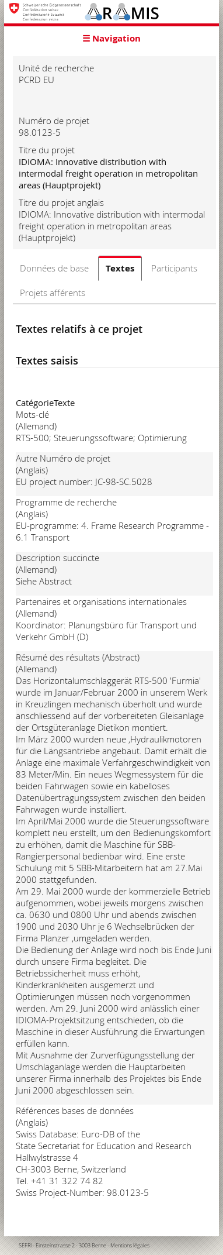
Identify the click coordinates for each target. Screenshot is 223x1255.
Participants (174, 268)
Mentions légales (129, 1245)
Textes (120, 268)
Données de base (54, 268)
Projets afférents (52, 292)
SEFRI (25, 1245)
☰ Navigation (111, 38)
